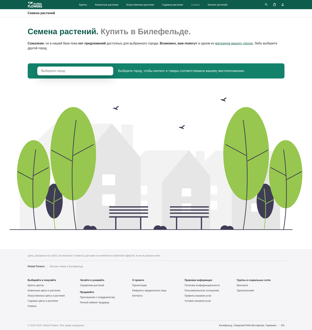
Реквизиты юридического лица (149, 290)
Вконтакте (242, 285)
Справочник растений (92, 285)
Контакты (137, 295)
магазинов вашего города (234, 43)
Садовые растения (172, 4)
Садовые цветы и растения (43, 301)
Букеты (83, 4)
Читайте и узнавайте (92, 280)
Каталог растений (217, 4)
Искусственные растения (140, 4)
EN (282, 325)
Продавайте (87, 292)
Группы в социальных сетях (254, 280)
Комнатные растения (106, 4)
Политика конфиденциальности (202, 285)
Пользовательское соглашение (202, 290)
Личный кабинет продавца (94, 302)
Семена (195, 4)
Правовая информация (198, 280)
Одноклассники (245, 290)
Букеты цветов (36, 285)
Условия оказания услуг (198, 301)
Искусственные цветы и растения (46, 295)
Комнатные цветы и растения (44, 290)
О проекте (138, 280)
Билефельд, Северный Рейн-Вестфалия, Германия (247, 325)
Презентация (139, 285)
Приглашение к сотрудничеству (97, 297)
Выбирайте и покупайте (42, 280)
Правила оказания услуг (198, 295)
